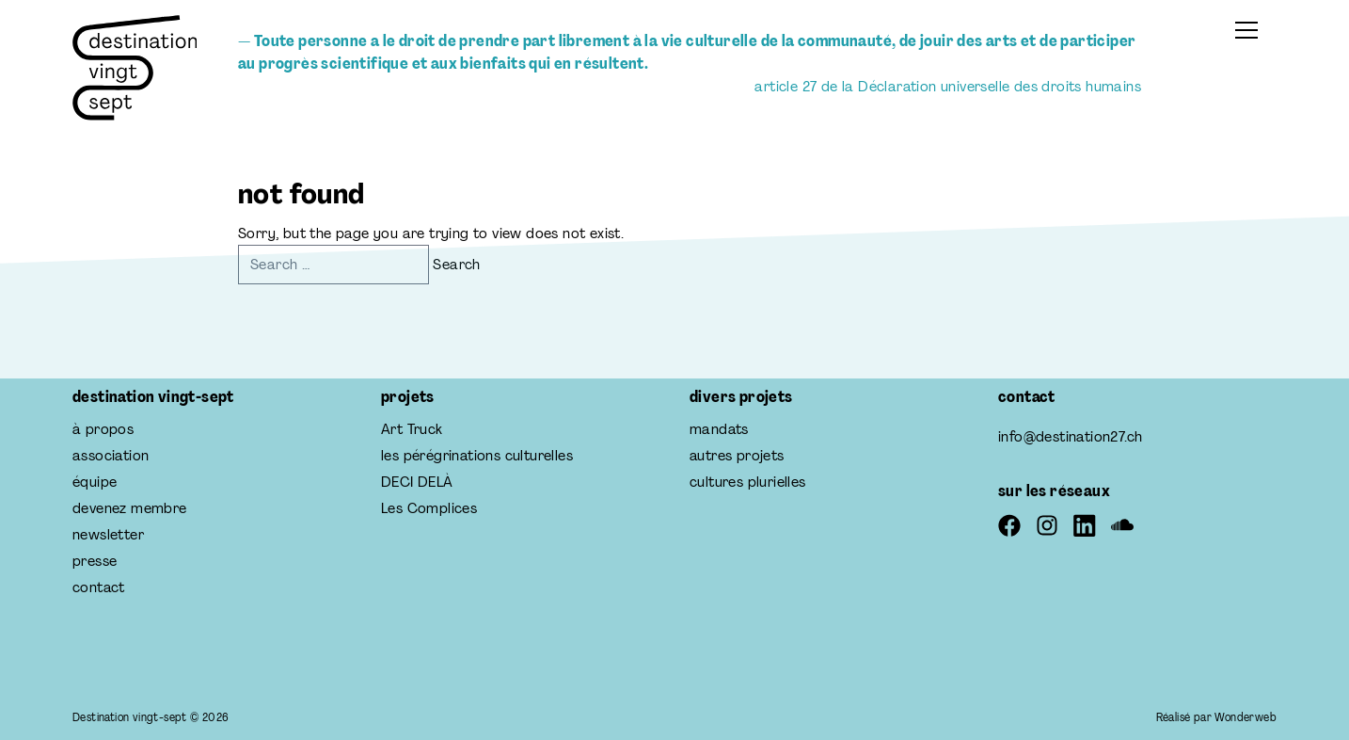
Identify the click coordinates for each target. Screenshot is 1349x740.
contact (98, 587)
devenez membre (129, 508)
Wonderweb (1245, 717)
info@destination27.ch (1070, 436)
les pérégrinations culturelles (477, 455)
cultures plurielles (748, 481)
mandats (719, 429)
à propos (103, 429)
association (110, 455)
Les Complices (429, 508)
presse (94, 561)
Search (456, 264)
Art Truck (412, 429)
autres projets (737, 455)
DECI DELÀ (417, 481)
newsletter (108, 534)
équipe (94, 481)
